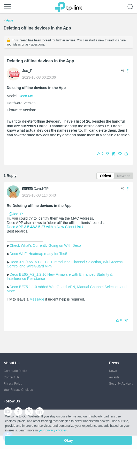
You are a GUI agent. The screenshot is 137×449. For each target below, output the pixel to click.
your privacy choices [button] (53, 430)
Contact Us (11, 377)
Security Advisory (121, 383)
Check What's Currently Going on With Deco (45, 245)
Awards (114, 377)
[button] (126, 154)
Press (114, 363)
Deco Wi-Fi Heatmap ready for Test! (38, 254)
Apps (9, 20)
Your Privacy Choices (18, 390)
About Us (11, 363)
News (113, 371)
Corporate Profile (15, 371)
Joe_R (27, 71)
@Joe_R (16, 214)
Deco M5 (26, 96)
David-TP (41, 188)
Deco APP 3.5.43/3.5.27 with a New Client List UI (46, 227)
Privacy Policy (13, 383)
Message (36, 299)
